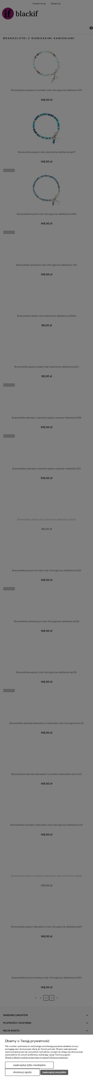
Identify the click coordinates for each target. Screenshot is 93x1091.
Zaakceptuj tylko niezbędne (29, 1065)
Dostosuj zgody (22, 1072)
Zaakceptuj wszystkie (54, 1072)
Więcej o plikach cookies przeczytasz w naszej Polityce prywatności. (36, 1057)
